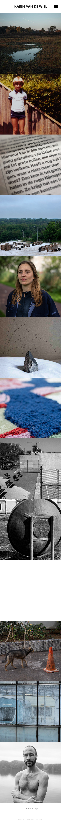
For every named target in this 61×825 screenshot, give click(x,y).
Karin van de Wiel (30, 6)
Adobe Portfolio (36, 819)
